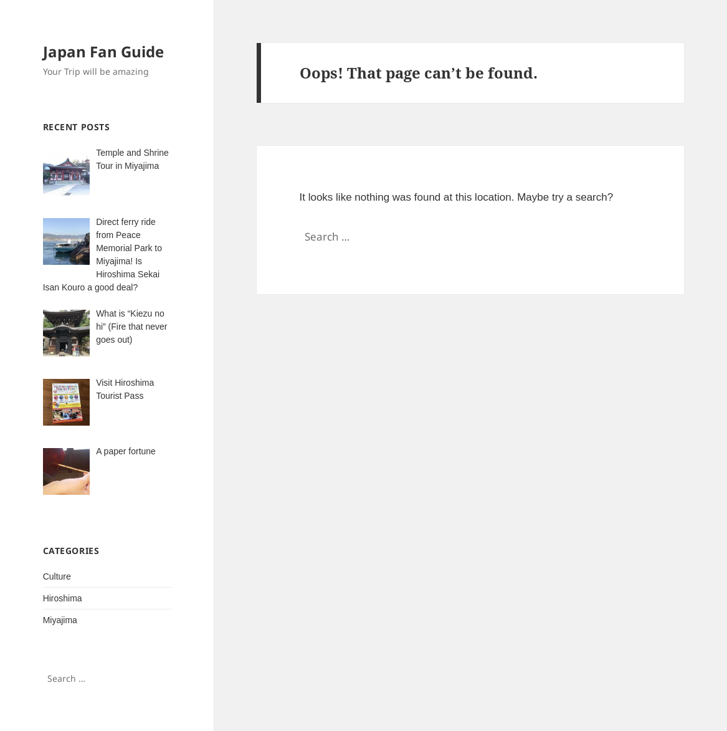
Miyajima (60, 620)
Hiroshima (62, 598)
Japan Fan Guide (103, 51)
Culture (57, 576)
